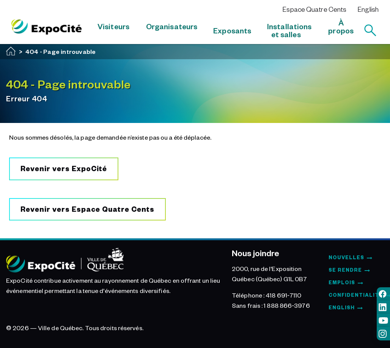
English (368, 9)
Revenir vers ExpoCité (63, 168)
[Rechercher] (370, 30)
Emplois (342, 282)
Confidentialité (356, 295)
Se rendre (345, 270)
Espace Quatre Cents (314, 9)
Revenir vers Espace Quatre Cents (87, 209)
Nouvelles (346, 257)
